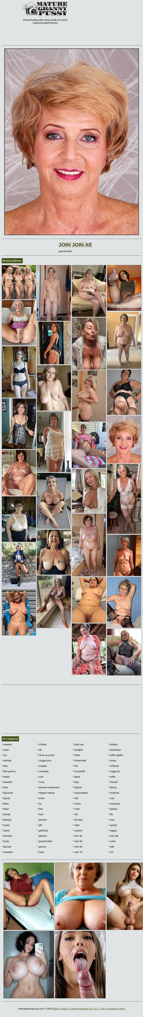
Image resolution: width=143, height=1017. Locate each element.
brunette (7, 835)
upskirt (112, 825)
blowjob (6, 819)
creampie (43, 771)
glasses (42, 835)
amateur (7, 744)
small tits (113, 792)
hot (75, 766)
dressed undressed (48, 787)
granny (41, 846)
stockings (114, 803)
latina (76, 776)
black (5, 809)
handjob (78, 749)
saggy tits (114, 771)
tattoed (112, 809)
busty (5, 841)
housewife (79, 771)
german (42, 819)
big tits (6, 798)
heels (76, 755)
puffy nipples (115, 755)
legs (76, 782)
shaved (113, 782)
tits (110, 814)
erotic (41, 798)
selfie (112, 776)
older (76, 825)
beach (6, 776)
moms (77, 803)
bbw (5, 766)
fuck (40, 814)
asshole (7, 760)
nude (76, 809)
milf (75, 798)
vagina (112, 830)
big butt (6, 846)
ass (4, 755)
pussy (112, 760)
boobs (6, 825)
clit (39, 749)
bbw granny (9, 771)
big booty (7, 792)
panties (113, 744)
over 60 (77, 846)
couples (42, 766)
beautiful (7, 782)
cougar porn (44, 760)
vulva (112, 841)
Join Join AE (75, 245)
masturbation (80, 792)
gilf (39, 825)
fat (39, 803)
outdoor (77, 830)
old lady (78, 819)
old (75, 814)
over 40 (77, 835)
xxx (110, 852)
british (6, 830)
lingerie (77, 787)
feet (40, 809)
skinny (112, 787)
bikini (5, 803)
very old (113, 835)
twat (111, 819)
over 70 (77, 852)
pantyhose (114, 749)
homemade (79, 760)
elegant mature (46, 792)
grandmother (44, 841)
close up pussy (46, 755)
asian (5, 749)
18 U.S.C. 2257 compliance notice (107, 1008)
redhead (113, 766)
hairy (40, 852)
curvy (41, 782)
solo (111, 798)
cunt (40, 776)
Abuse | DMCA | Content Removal (70, 1008)
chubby (42, 744)
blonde (6, 814)
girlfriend (42, 830)
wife (111, 846)
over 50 (77, 841)
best (5, 787)
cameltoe (7, 852)
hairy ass (78, 744)
